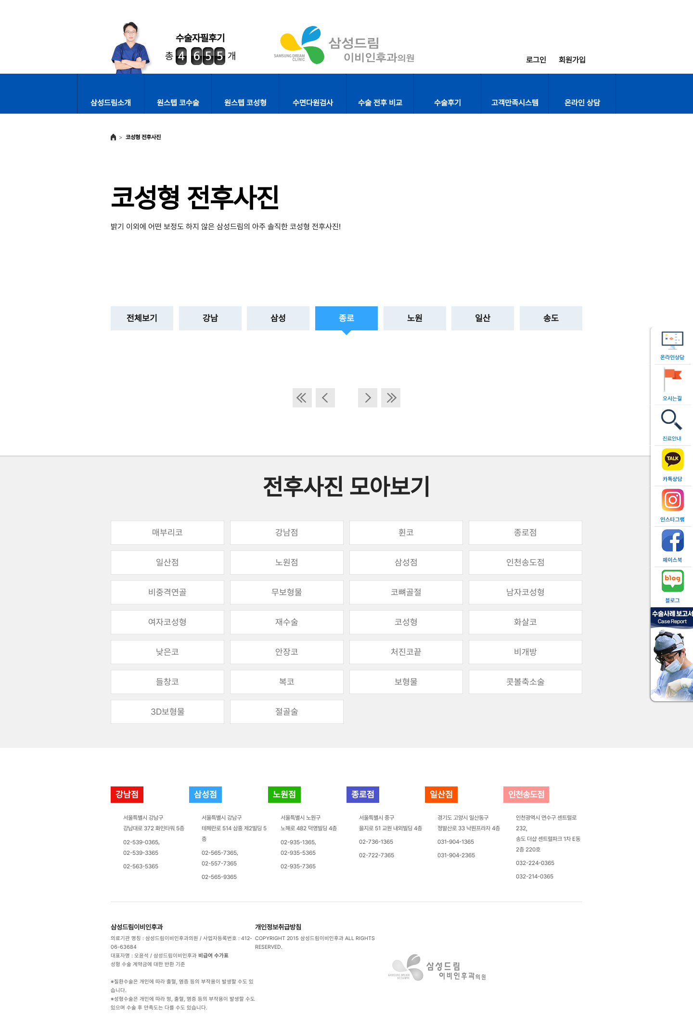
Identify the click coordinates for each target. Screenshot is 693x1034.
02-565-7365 (219, 853)
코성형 (406, 622)
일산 (482, 318)
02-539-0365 (140, 842)
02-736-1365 (376, 841)
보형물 (406, 682)
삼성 (278, 318)
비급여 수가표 (213, 956)
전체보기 (142, 318)
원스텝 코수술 (178, 102)
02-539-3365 (140, 853)
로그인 (536, 60)
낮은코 (167, 652)
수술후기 (447, 102)
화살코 (525, 622)
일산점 (167, 562)
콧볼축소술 (525, 682)
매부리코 (167, 532)
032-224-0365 (535, 863)
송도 (551, 318)
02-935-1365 (298, 842)
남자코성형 (525, 592)
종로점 (525, 532)
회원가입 (572, 60)
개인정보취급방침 (278, 927)
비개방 (525, 652)
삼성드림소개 (110, 102)
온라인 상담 (582, 102)
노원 (415, 318)
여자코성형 (167, 622)
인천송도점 (525, 562)
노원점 (286, 562)
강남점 (286, 532)
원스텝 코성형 (245, 102)
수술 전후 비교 (380, 102)
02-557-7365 (219, 863)
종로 (346, 318)
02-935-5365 (298, 853)
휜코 (406, 532)
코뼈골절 (406, 592)
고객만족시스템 (515, 102)
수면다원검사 (313, 102)
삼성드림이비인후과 (137, 927)
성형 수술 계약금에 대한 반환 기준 (148, 964)
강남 (210, 318)
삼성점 (406, 562)
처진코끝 (406, 652)
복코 (287, 682)
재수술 (286, 622)
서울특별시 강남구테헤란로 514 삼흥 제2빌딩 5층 (234, 828)
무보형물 (286, 592)
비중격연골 (167, 592)
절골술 (286, 712)
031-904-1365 (455, 841)
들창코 (167, 682)
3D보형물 (168, 712)
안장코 (286, 652)
